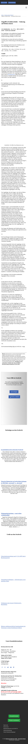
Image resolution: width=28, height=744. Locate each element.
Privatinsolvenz (11, 74)
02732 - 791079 (14, 397)
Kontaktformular (14, 716)
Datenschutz (6, 726)
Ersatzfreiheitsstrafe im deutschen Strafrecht (12, 449)
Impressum (5, 725)
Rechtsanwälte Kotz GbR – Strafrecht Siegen (16, 738)
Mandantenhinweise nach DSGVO (10, 728)
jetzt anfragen (14, 391)
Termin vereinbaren (14, 720)
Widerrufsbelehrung (7, 730)
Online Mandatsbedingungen (9, 732)
